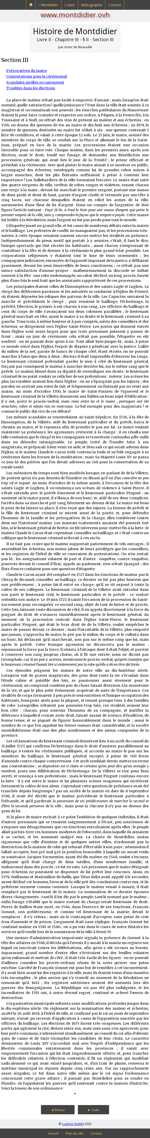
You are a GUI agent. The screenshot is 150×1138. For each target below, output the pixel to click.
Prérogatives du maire (26, 70)
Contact (114, 4)
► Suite (93, 1110)
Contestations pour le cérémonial (36, 76)
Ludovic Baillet (73, 1124)
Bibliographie (91, 4)
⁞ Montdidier (48, 4)
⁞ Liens (69, 4)
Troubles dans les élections (30, 88)
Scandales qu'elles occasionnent (35, 82)
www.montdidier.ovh (75, 14)
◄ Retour (58, 1110)
